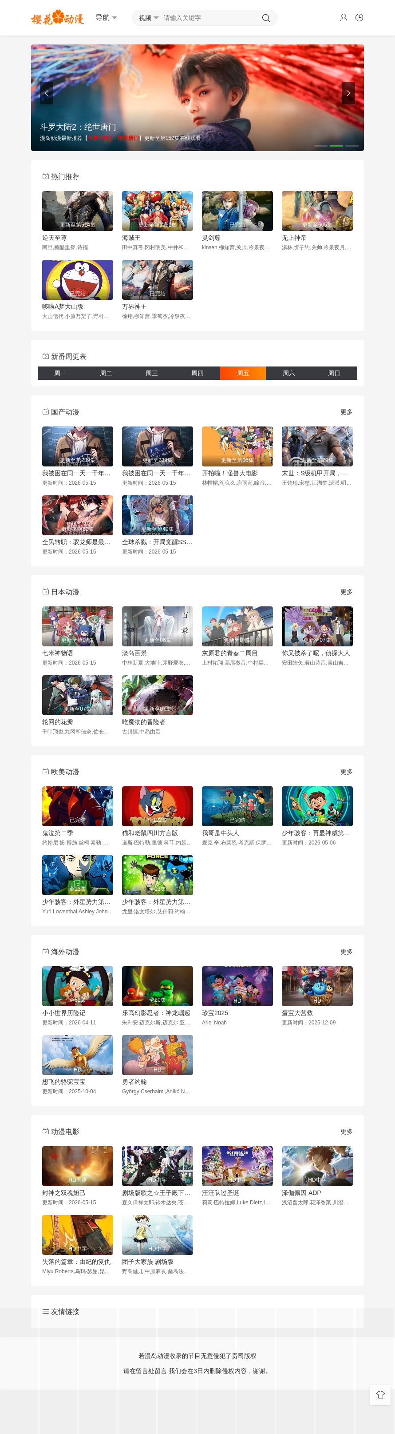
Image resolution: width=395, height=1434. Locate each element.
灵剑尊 (211, 237)
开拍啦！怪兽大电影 (230, 473)
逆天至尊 (54, 237)
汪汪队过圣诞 (220, 1192)
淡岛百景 (134, 653)
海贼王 (131, 237)
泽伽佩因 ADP (301, 1192)
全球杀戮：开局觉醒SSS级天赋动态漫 (157, 542)
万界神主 (134, 306)
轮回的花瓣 (57, 721)
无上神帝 (294, 237)
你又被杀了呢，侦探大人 (316, 653)
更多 (346, 411)
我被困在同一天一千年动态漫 (77, 473)
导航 (106, 18)
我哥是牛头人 (220, 832)
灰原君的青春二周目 (230, 653)
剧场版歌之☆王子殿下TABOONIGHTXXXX (157, 1192)
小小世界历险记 (64, 1012)
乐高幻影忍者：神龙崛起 (156, 1012)
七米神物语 (57, 653)
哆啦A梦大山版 (62, 306)
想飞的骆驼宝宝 (64, 1081)
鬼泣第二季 (57, 832)
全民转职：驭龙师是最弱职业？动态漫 (77, 542)
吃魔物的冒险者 (144, 721)
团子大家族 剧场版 (148, 1261)
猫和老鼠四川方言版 (150, 832)
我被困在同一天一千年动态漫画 (157, 473)
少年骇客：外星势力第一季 (77, 901)
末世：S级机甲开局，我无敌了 (317, 473)
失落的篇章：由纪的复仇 (76, 1261)
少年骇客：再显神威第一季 (317, 832)
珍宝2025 (215, 1012)
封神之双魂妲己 (64, 1192)
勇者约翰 (134, 1081)
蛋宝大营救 (297, 1012)
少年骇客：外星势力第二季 (157, 901)
